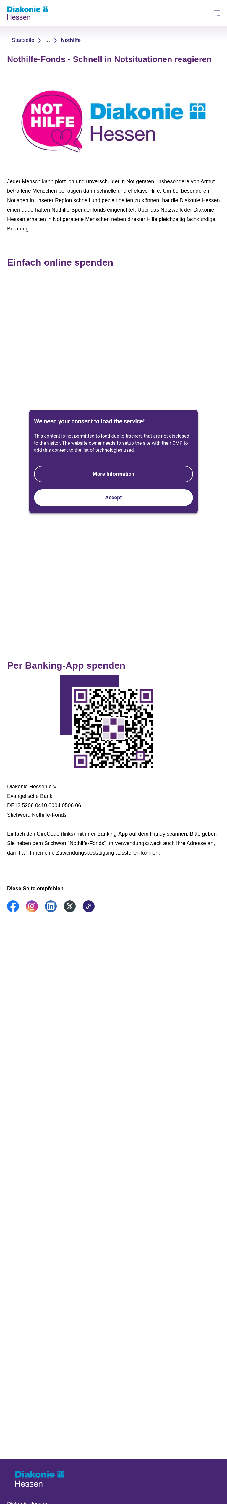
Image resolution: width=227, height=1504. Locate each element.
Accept (113, 497)
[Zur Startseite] (27, 13)
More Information (113, 474)
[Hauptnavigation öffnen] (217, 13)
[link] (13, 910)
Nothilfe (71, 40)
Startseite (23, 40)
